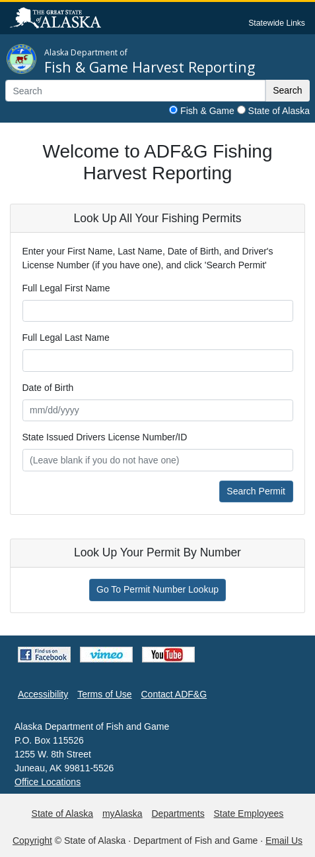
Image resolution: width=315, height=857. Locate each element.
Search (287, 90)
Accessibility (43, 694)
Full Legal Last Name (66, 337)
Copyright (32, 840)
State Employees (249, 813)
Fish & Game (207, 110)
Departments (177, 813)
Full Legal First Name (66, 288)
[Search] (135, 91)
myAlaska (122, 813)
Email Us (283, 840)
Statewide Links (276, 23)
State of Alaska (279, 110)
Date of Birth (48, 387)
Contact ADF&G (174, 694)
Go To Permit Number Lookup (157, 589)
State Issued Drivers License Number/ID (105, 437)
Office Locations (48, 782)
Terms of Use (104, 694)
